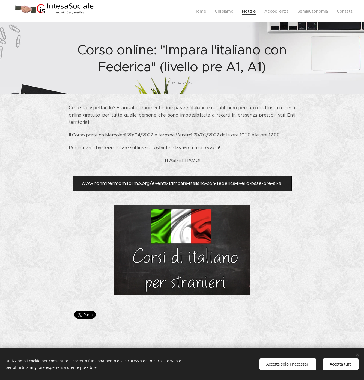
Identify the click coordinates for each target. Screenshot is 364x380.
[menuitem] (197, 11)
